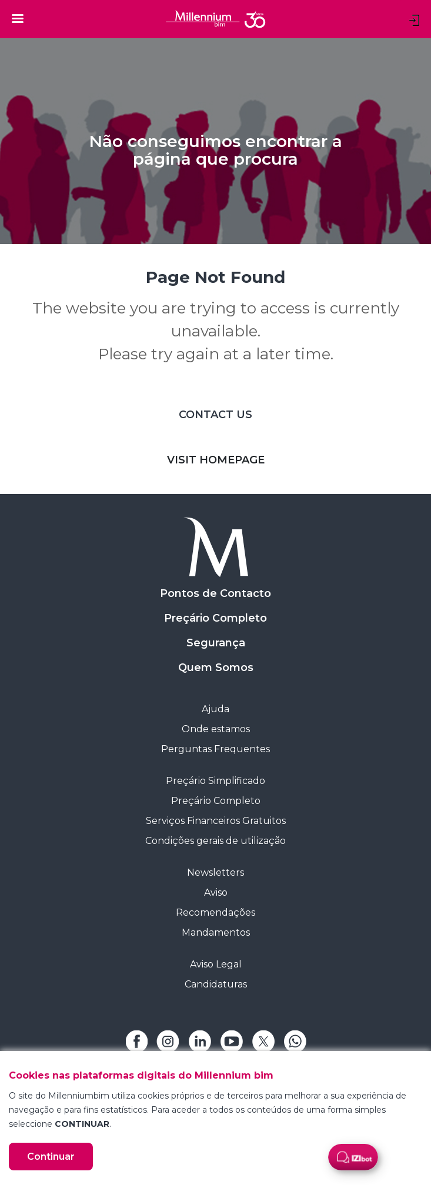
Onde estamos (216, 729)
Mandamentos (216, 932)
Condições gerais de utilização (215, 840)
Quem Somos (215, 667)
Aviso (216, 892)
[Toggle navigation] (17, 18)
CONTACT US (215, 414)
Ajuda (215, 709)
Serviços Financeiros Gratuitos (216, 820)
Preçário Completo (215, 618)
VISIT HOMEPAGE (216, 459)
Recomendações (215, 912)
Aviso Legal (216, 964)
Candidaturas (216, 984)
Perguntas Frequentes (215, 749)
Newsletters (215, 872)
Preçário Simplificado (215, 780)
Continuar (51, 1156)
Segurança (215, 642)
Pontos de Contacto (215, 593)
